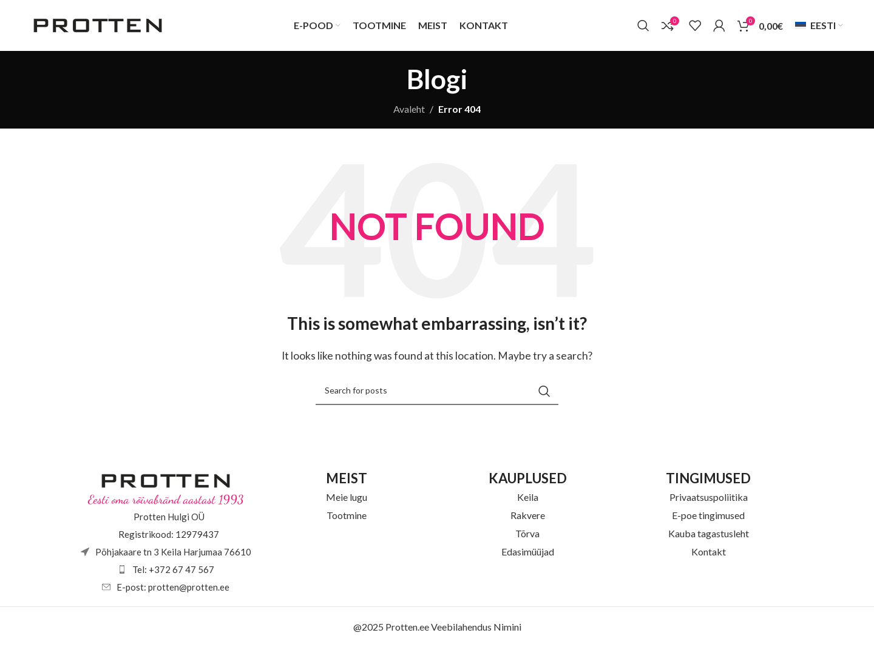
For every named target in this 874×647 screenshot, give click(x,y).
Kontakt (708, 552)
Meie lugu (346, 497)
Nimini (507, 627)
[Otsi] (643, 26)
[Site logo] (97, 24)
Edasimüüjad (527, 552)
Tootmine (347, 515)
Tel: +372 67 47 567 (173, 570)
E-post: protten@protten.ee (173, 587)
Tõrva (527, 534)
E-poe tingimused (708, 515)
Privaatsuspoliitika (708, 497)
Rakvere (527, 515)
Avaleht (409, 109)
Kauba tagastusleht (708, 534)
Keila (527, 497)
